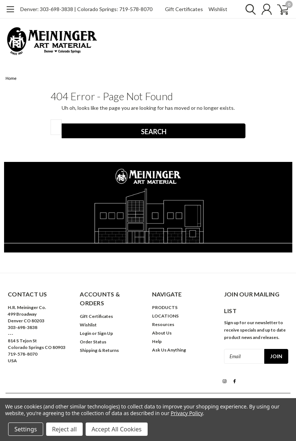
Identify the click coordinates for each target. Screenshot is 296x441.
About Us (162, 333)
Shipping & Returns (99, 350)
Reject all (64, 429)
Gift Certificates (184, 9)
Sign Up (105, 333)
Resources (163, 324)
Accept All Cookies (117, 429)
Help (157, 341)
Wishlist (218, 9)
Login (85, 333)
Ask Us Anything (169, 350)
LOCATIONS (165, 316)
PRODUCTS (165, 307)
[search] (247, 9)
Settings (25, 429)
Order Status (93, 342)
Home (11, 78)
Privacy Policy (187, 413)
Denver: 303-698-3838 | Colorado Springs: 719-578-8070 (86, 9)
